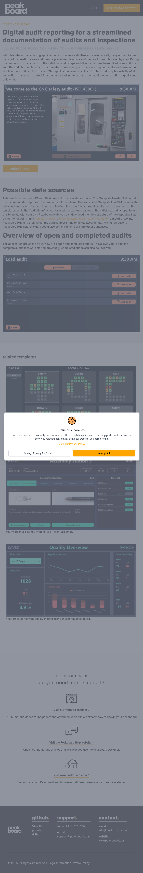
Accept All (104, 453)
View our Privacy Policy (72, 444)
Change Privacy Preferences (39, 453)
